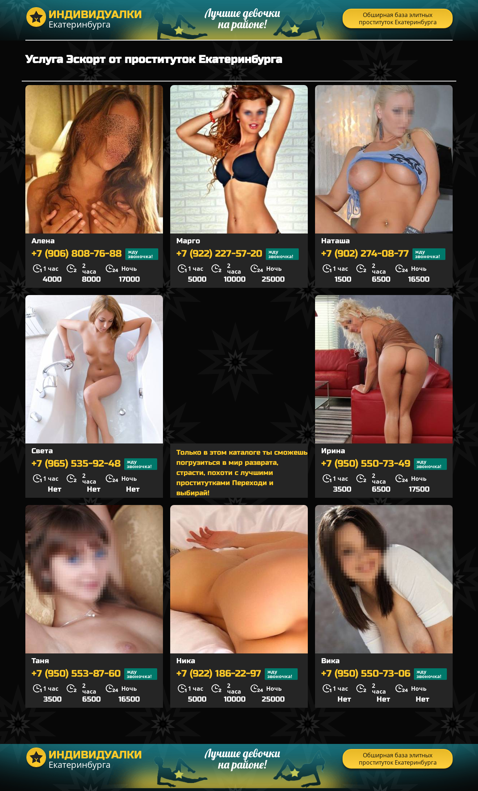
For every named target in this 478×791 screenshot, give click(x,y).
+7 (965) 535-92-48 (94, 464)
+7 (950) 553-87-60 (94, 674)
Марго (188, 240)
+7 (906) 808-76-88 (95, 254)
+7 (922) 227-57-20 (237, 254)
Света (42, 450)
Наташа (335, 240)
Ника (185, 660)
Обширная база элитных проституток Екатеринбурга (398, 18)
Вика (330, 660)
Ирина (333, 450)
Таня (40, 660)
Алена (43, 240)
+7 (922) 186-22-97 (237, 674)
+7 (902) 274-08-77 (383, 254)
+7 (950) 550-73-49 (384, 464)
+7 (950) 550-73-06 (384, 674)
